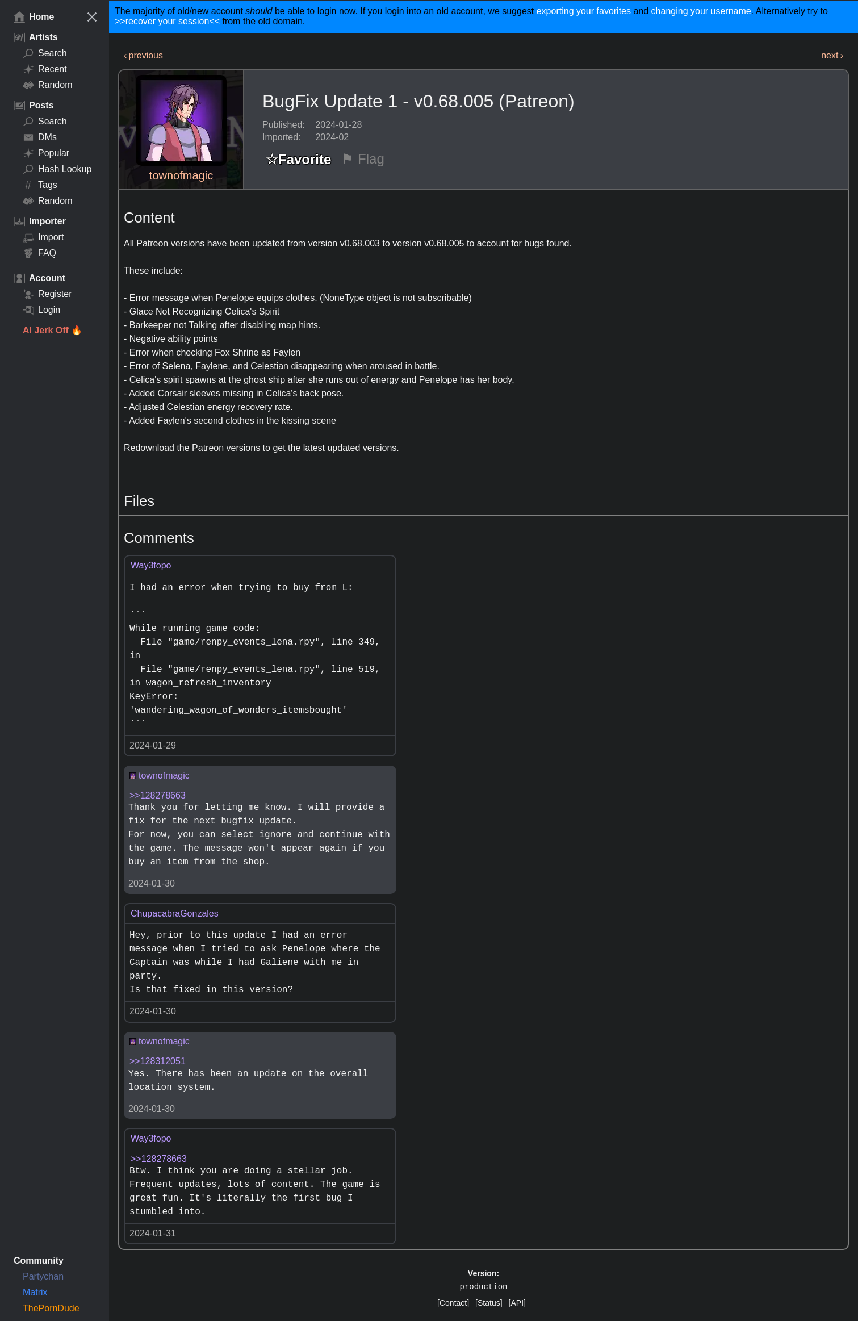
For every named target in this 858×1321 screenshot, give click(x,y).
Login (41, 310)
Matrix (35, 1292)
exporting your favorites (584, 11)
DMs (40, 137)
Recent (45, 69)
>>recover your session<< (167, 21)
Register (47, 294)
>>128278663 (157, 795)
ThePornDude (51, 1308)
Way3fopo (151, 565)
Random (47, 85)
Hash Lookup (57, 169)
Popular (46, 153)
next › (832, 55)
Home (34, 17)
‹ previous (143, 55)
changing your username (701, 11)
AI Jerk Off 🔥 (52, 330)
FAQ (39, 253)
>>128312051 (157, 1061)
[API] (517, 1302)
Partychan (43, 1276)
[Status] (488, 1302)
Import (43, 237)
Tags (40, 185)
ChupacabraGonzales (175, 913)
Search (45, 53)
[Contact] (453, 1302)
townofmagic (181, 175)
